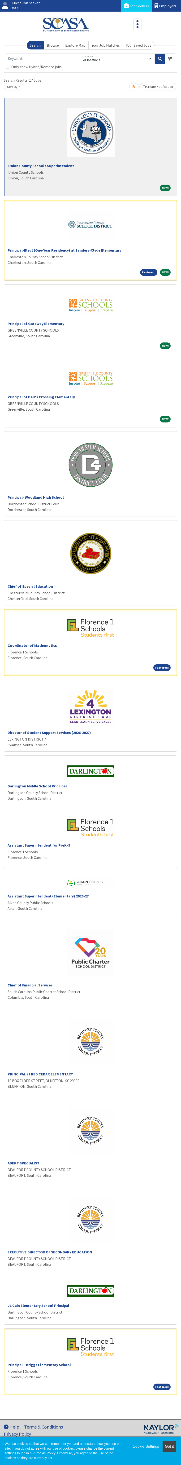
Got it (169, 1446)
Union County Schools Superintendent (41, 165)
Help (11, 1427)
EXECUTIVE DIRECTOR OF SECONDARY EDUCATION (50, 1252)
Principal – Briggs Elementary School (39, 1364)
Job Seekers (136, 6)
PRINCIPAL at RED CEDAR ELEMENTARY (40, 1074)
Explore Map (75, 45)
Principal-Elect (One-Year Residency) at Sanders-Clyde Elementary (64, 250)
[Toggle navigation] (137, 24)
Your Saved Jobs (138, 45)
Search (35, 45)
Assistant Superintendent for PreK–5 (39, 845)
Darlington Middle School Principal (37, 786)
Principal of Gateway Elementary (36, 323)
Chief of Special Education (30, 586)
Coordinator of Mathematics (32, 645)
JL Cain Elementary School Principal (38, 1305)
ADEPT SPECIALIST (23, 1163)
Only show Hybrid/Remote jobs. (36, 66)
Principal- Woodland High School (36, 497)
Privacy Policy (17, 1434)
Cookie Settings (146, 1446)
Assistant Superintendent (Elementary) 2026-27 (48, 896)
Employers (165, 6)
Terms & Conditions (43, 1427)
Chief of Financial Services (30, 985)
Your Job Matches (106, 45)
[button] (170, 58)
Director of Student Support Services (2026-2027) (49, 732)
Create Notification (158, 86)
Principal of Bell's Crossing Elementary (41, 397)
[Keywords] (43, 58)
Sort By (12, 86)
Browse (53, 45)
